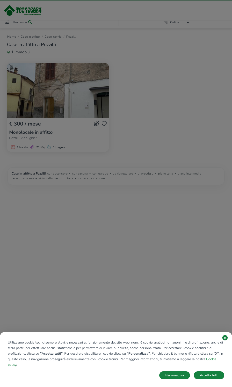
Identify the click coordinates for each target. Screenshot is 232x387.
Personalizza (174, 375)
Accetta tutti (209, 375)
